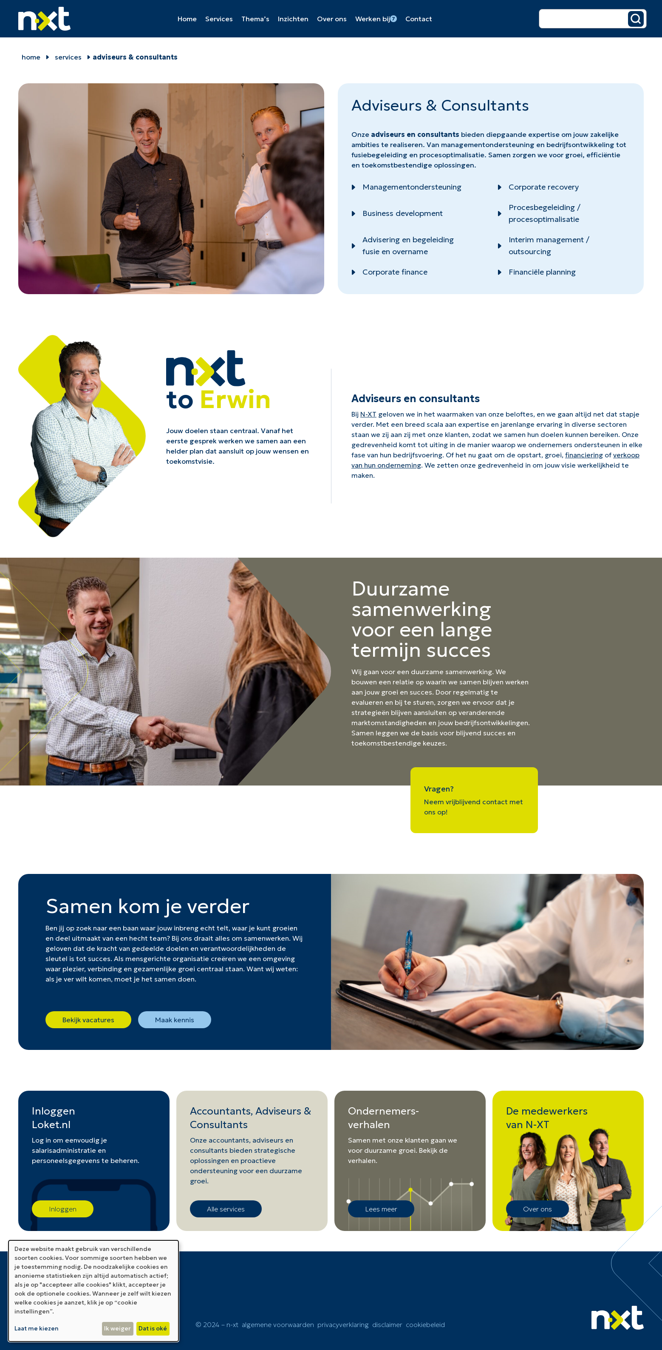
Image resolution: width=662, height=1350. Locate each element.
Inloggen (62, 1209)
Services (219, 18)
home (31, 57)
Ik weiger (117, 1328)
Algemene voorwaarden (278, 1324)
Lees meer (381, 1209)
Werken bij (376, 18)
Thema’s (255, 18)
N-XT (368, 414)
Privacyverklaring (343, 1324)
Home (187, 18)
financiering (584, 455)
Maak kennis (174, 1019)
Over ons (332, 18)
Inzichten (293, 18)
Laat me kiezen (36, 1328)
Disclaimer (387, 1324)
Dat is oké (153, 1328)
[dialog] (93, 1290)
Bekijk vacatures (88, 1019)
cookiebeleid (425, 1324)
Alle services (226, 1209)
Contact (418, 18)
